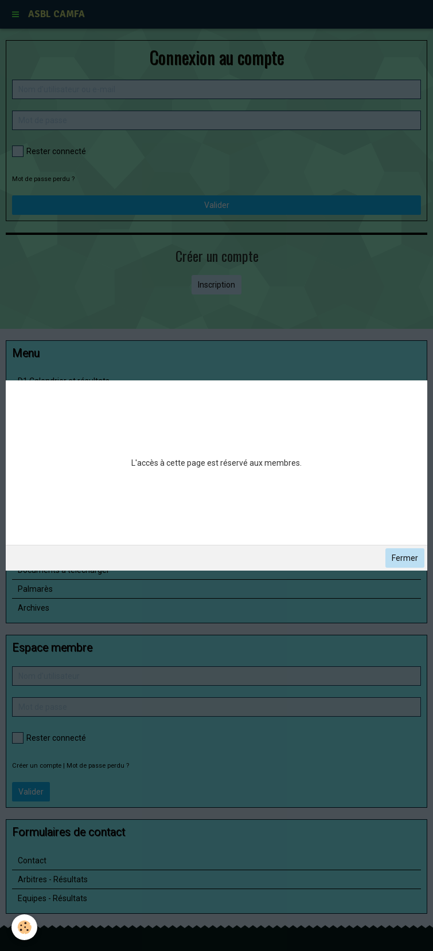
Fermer (405, 558)
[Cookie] (24, 927)
